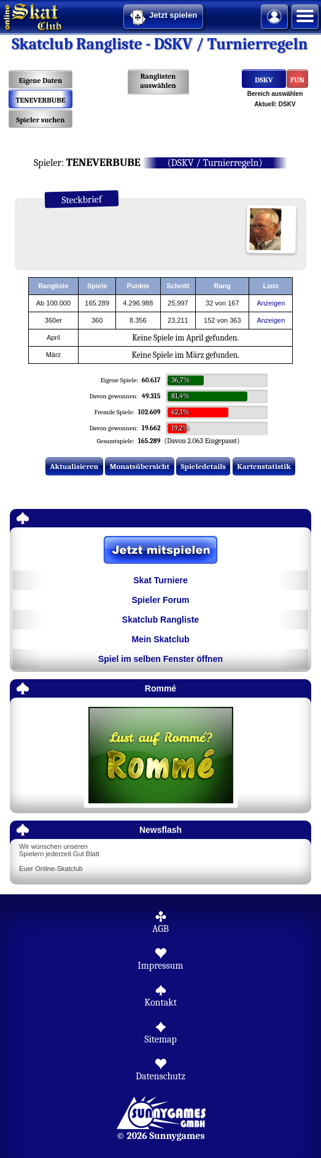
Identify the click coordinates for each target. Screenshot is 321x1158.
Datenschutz (160, 1076)
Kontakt (160, 1002)
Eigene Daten (40, 80)
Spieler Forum (160, 600)
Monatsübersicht (140, 466)
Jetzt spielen (163, 17)
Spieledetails (203, 466)
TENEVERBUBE (41, 100)
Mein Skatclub (160, 639)
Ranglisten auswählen (158, 81)
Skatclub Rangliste (160, 619)
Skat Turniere (160, 580)
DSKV (264, 80)
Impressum (160, 965)
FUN (297, 80)
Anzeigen (271, 303)
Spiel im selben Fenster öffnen (160, 659)
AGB (160, 928)
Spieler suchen (40, 120)
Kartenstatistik (264, 466)
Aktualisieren (74, 466)
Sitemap (160, 1039)
